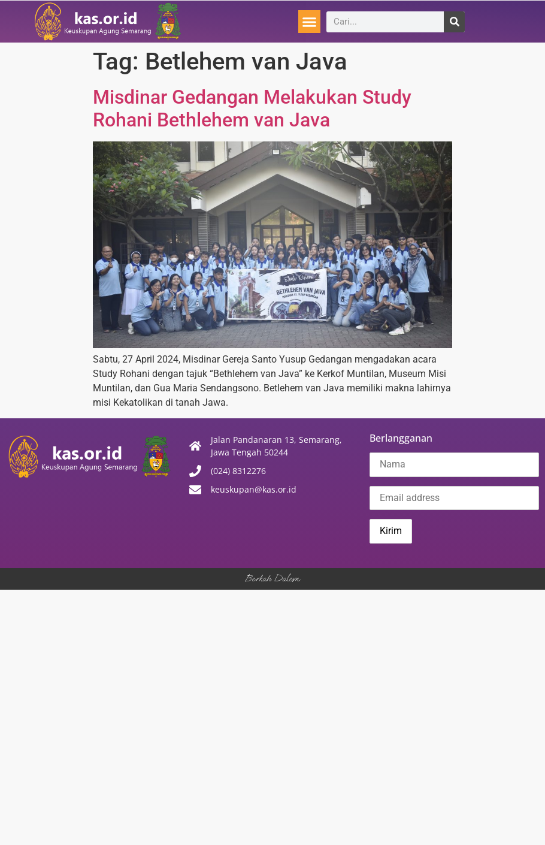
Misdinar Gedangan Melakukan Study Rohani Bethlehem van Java (252, 108)
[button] (309, 21)
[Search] (454, 21)
